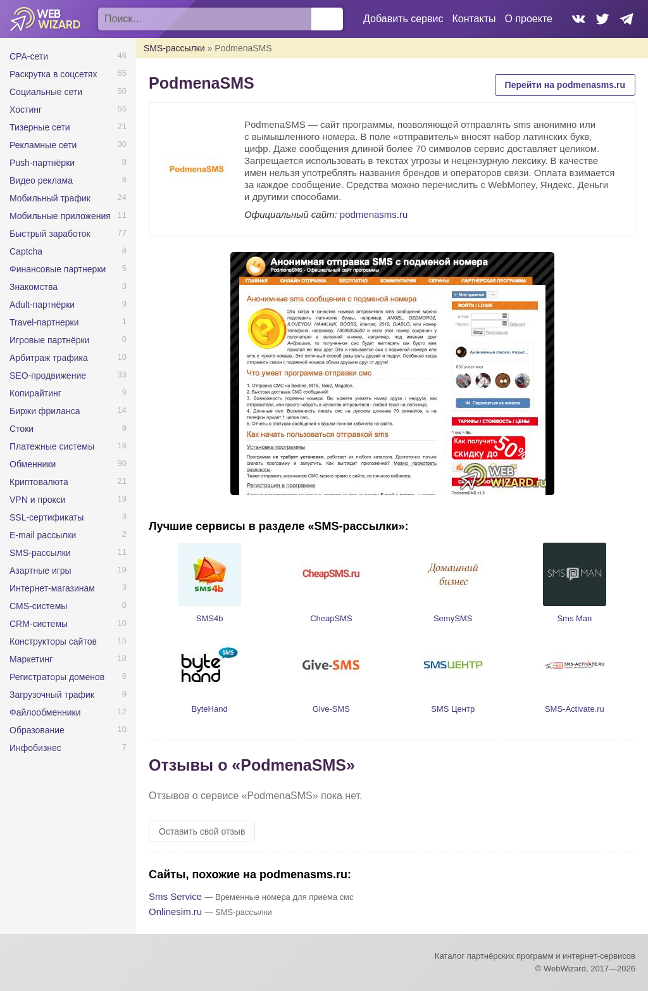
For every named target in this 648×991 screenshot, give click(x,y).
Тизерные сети (39, 127)
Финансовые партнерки (57, 269)
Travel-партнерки (44, 322)
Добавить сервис (403, 18)
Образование (37, 730)
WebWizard (45, 19)
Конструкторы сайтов (53, 641)
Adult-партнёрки (42, 305)
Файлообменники (45, 712)
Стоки (21, 429)
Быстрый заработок (49, 234)
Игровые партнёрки (49, 340)
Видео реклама (41, 180)
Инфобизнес (35, 748)
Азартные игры (40, 570)
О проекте (528, 18)
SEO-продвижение (47, 375)
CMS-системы (38, 606)
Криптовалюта (38, 482)
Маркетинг (31, 659)
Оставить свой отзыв (202, 831)
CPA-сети (28, 56)
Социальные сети (45, 92)
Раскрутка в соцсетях (53, 74)
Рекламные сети (43, 145)
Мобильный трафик (49, 198)
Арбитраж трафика (48, 358)
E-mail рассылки (42, 535)
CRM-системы (38, 624)
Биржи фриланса (44, 411)
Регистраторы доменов (56, 677)
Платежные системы (51, 446)
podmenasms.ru (374, 214)
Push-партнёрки (42, 163)
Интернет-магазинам (52, 588)
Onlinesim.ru (175, 911)
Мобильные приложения (60, 216)
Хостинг (25, 109)
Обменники (32, 464)
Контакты (473, 18)
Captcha (25, 251)
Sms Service (175, 896)
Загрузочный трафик (51, 695)
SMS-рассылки (40, 553)
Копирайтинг (35, 393)
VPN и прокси (37, 500)
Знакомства (33, 287)
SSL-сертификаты (46, 517)
